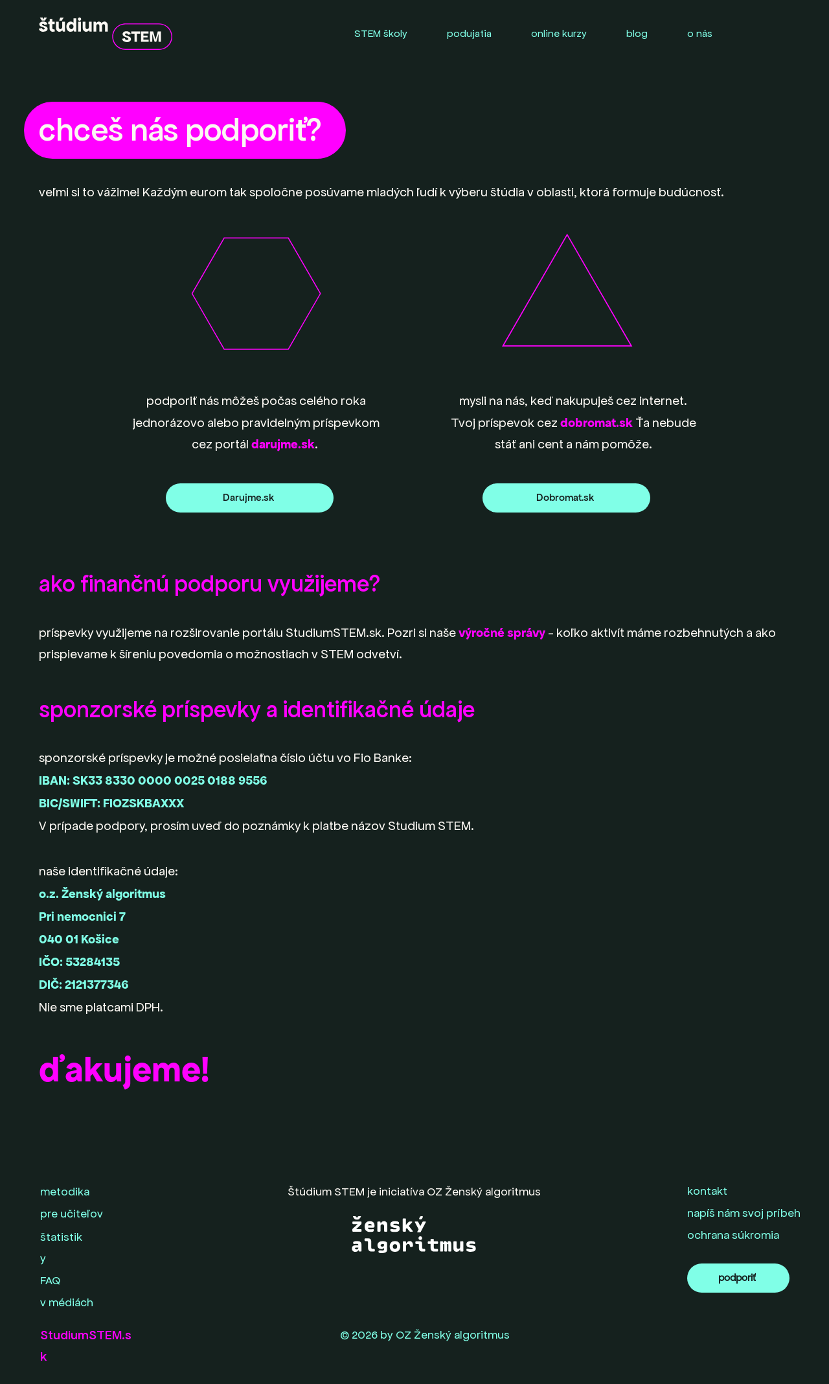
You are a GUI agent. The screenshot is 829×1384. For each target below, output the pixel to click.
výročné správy (502, 633)
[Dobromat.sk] (566, 498)
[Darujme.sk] (250, 498)
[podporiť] (738, 1278)
